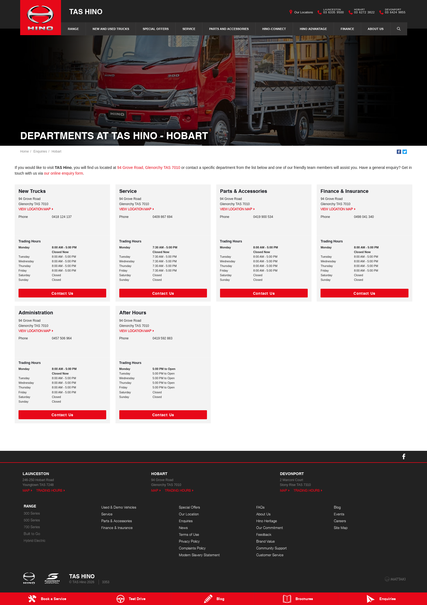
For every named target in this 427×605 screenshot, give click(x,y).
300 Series (32, 513)
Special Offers (156, 28)
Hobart (56, 151)
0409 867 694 (162, 217)
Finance (347, 28)
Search (396, 28)
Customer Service (269, 555)
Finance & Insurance (117, 528)
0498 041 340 (364, 217)
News (183, 528)
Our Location (189, 514)
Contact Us (62, 293)
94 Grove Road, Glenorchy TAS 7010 (148, 167)
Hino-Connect (274, 28)
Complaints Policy (192, 548)
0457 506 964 (62, 338)
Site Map (340, 528)
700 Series (32, 527)
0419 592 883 (162, 338)
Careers (340, 521)
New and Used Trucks (111, 28)
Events (339, 514)
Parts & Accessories (116, 521)
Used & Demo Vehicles (118, 507)
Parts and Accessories (229, 28)
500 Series (32, 520)
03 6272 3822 (363, 12)
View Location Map (35, 209)
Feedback (264, 535)
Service (188, 28)
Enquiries (40, 151)
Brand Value (265, 541)
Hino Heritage (266, 521)
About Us (375, 28)
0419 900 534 (263, 217)
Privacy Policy (189, 541)
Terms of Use (189, 535)
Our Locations (303, 12)
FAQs (260, 507)
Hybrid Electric (34, 541)
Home (24, 151)
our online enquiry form (63, 173)
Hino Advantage (313, 28)
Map (26, 490)
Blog (337, 507)
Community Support (271, 548)
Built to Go (32, 534)
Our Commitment (269, 528)
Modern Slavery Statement (199, 555)
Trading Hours (49, 490)
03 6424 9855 (394, 12)
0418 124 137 (62, 217)
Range (73, 28)
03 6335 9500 (332, 12)
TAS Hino (85, 11)
